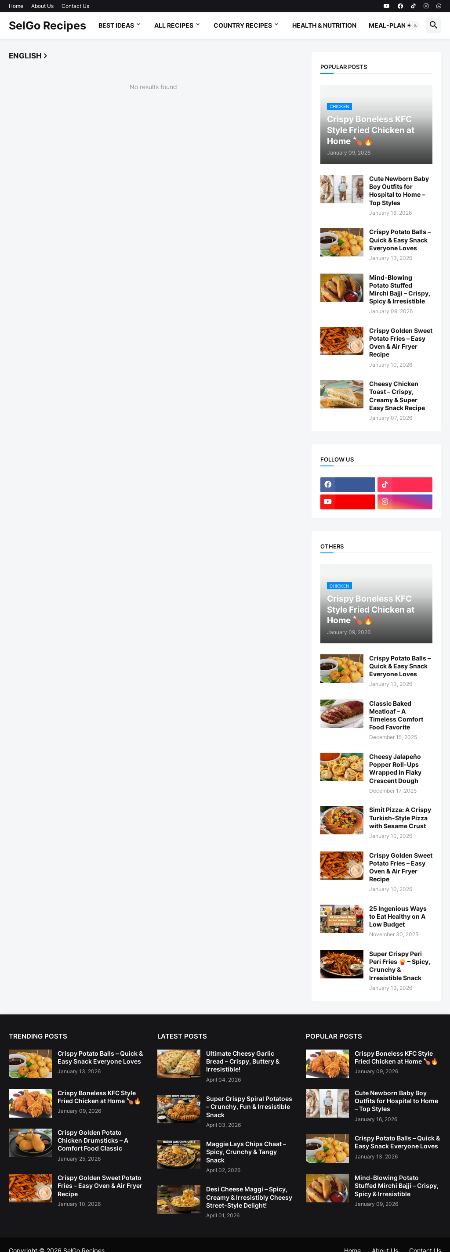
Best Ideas (116, 25)
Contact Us (75, 6)
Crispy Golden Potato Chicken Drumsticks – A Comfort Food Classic (93, 1140)
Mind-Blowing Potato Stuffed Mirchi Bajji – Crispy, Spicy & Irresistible (399, 289)
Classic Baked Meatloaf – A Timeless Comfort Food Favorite (396, 715)
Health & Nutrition (324, 25)
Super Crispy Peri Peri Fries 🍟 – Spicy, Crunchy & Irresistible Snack (399, 965)
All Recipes (173, 25)
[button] (412, 25)
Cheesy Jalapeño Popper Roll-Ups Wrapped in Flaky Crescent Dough (395, 768)
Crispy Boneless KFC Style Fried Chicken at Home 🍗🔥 (99, 1096)
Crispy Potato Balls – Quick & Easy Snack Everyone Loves (400, 239)
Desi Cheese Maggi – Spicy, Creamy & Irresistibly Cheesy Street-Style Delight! (249, 1197)
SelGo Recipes (47, 25)
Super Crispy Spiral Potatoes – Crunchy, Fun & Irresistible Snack (249, 1106)
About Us (42, 6)
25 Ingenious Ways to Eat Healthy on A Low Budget (398, 916)
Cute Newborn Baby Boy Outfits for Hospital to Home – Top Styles (399, 190)
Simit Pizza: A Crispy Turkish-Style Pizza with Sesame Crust (400, 817)
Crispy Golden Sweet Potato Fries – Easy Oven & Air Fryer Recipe (400, 342)
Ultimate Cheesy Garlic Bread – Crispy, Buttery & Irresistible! (242, 1061)
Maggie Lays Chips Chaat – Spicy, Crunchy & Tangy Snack (246, 1151)
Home (16, 6)
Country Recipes (243, 25)
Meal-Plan (387, 25)
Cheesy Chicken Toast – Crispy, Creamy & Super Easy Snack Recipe (397, 395)
